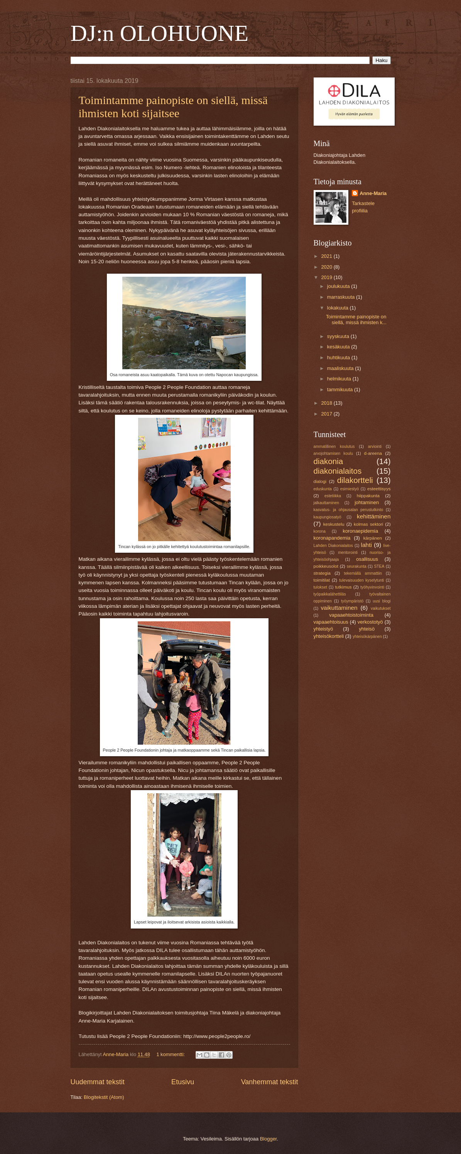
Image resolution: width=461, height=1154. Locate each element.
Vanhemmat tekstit (269, 1082)
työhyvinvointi (372, 587)
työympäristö (352, 601)
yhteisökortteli (329, 636)
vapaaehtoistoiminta (351, 615)
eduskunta (323, 489)
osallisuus (367, 559)
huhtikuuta (339, 357)
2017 (327, 414)
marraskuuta (341, 297)
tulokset (321, 587)
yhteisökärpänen (367, 636)
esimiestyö (349, 489)
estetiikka (332, 496)
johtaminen (367, 502)
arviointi (375, 446)
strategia (322, 573)
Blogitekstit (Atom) (104, 1097)
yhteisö (367, 629)
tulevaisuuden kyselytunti (361, 580)
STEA (379, 566)
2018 (327, 403)
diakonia (328, 461)
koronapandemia (332, 538)
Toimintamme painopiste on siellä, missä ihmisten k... (356, 319)
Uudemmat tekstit (98, 1082)
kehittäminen (374, 516)
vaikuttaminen (339, 607)
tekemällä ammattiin (363, 573)
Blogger (268, 1139)
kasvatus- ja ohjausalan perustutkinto (348, 510)
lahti (366, 545)
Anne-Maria (373, 193)
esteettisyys (379, 488)
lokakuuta (338, 308)
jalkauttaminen (326, 503)
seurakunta (356, 566)
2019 (327, 277)
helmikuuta (340, 379)
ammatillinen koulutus (334, 446)
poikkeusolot (326, 566)
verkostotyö (370, 622)
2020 (327, 267)
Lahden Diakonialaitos (333, 545)
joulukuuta (339, 286)
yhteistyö (323, 629)
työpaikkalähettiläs (330, 594)
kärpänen (372, 538)
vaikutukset (381, 608)
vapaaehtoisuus (331, 622)
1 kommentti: (171, 1054)
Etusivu (182, 1082)
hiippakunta (368, 495)
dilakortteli (355, 480)
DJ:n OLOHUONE (160, 33)
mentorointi (348, 552)
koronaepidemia (360, 531)
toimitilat (322, 580)
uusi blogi (381, 601)
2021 (327, 256)
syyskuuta (339, 336)
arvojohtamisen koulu (333, 453)
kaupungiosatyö (327, 517)
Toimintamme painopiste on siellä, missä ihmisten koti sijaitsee (173, 106)
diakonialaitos (338, 470)
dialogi (320, 481)
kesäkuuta (339, 347)
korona (320, 531)
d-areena (373, 453)
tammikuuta (340, 389)
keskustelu (333, 524)
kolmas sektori (368, 524)
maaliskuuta (341, 368)
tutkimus (343, 587)
